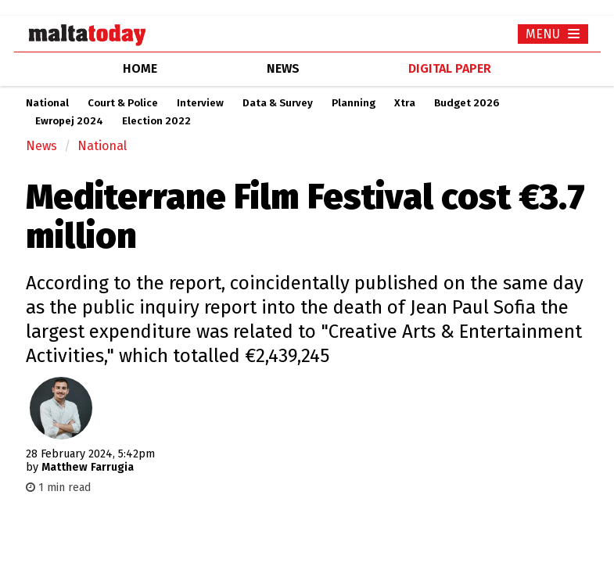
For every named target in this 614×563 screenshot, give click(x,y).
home (140, 68)
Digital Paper (449, 68)
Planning (353, 103)
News (41, 145)
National (47, 103)
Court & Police (123, 103)
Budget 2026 (466, 103)
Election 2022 (156, 121)
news (283, 68)
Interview (200, 103)
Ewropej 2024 (69, 121)
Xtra (404, 103)
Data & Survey (277, 103)
